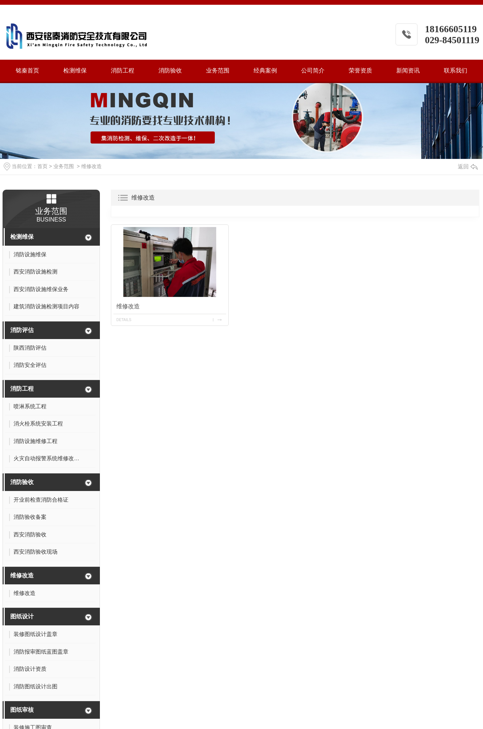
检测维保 (75, 70)
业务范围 (217, 70)
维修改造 (91, 166)
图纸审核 (22, 710)
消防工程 (122, 70)
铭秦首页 (27, 70)
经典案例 (265, 70)
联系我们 (455, 70)
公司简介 (313, 70)
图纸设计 (22, 616)
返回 (468, 166)
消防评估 (22, 330)
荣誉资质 (360, 70)
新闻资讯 (408, 70)
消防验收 (170, 70)
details (123, 320)
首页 (42, 166)
